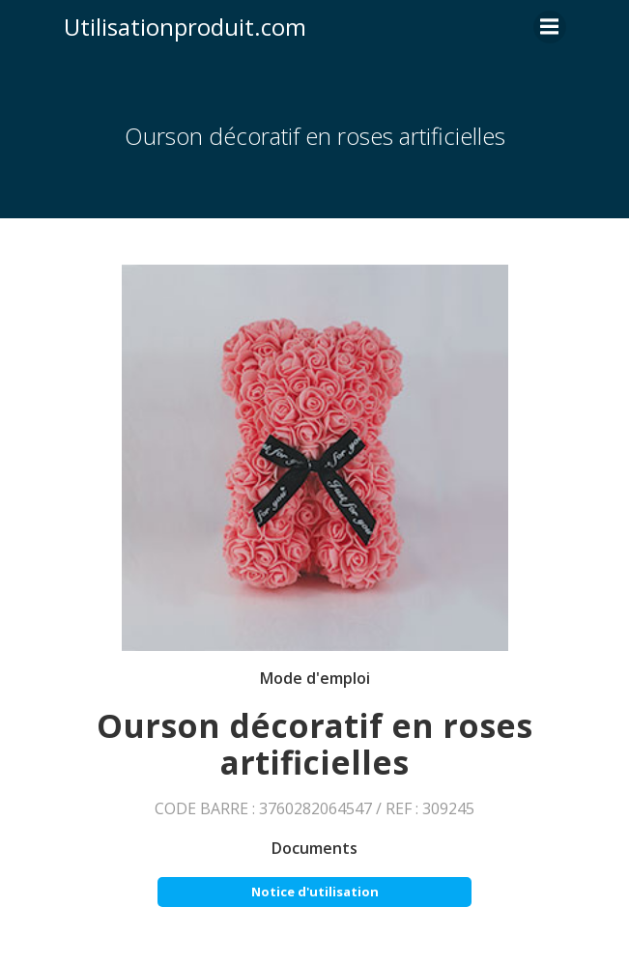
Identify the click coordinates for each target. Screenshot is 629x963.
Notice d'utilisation (315, 891)
